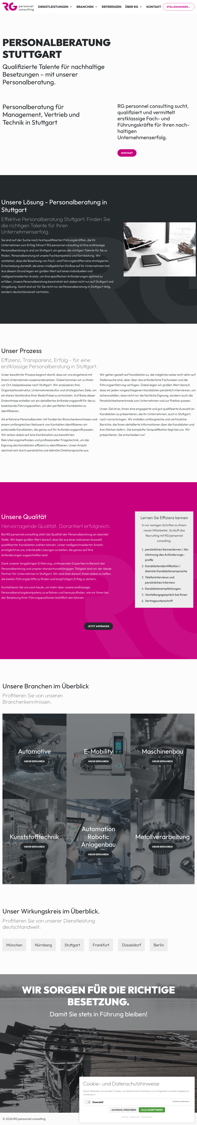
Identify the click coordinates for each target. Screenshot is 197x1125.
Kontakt (127, 152)
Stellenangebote (179, 6)
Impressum (135, 1117)
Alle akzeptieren (152, 1109)
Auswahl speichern (123, 1109)
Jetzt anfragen (98, 626)
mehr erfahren (34, 761)
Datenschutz (147, 1117)
